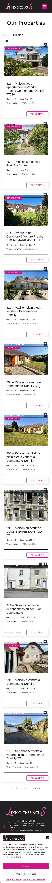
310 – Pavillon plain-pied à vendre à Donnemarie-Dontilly (24, 311)
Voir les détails (37, 114)
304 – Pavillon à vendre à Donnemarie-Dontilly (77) (23, 384)
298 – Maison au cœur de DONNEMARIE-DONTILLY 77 (24, 531)
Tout (4, 35)
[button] (47, 837)
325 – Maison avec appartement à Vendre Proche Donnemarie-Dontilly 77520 (25, 89)
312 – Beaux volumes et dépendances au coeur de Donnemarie (24, 609)
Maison (16, 103)
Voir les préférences (26, 874)
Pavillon (16, 324)
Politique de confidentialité (34, 880)
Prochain (36, 788)
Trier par (17, 35)
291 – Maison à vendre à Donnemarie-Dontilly (23, 681)
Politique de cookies (13, 880)
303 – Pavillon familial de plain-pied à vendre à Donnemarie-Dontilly (23, 457)
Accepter (26, 866)
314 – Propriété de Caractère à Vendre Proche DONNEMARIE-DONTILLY (24, 236)
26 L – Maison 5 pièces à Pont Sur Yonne (23, 163)
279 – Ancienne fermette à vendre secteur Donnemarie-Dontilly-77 (25, 754)
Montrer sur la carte (13, 632)
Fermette (17, 249)
